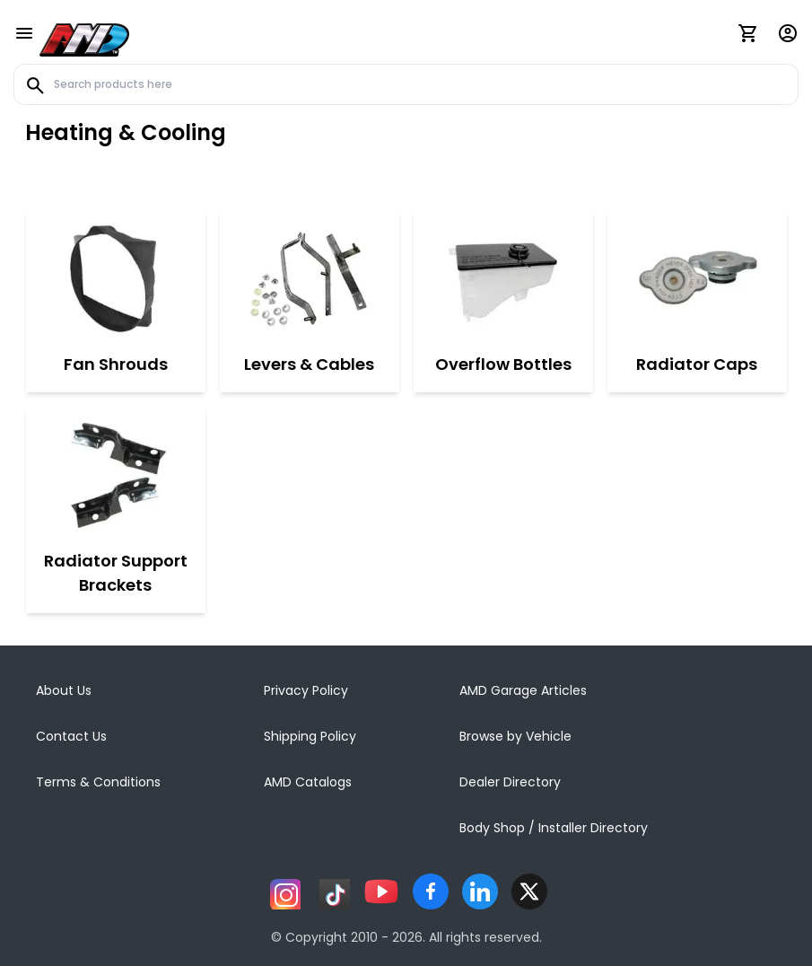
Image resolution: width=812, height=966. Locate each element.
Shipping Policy (310, 736)
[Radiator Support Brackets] (115, 474)
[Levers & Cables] (309, 277)
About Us (64, 690)
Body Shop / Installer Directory (553, 828)
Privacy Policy (306, 690)
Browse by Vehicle (515, 736)
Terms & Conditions (98, 782)
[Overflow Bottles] (503, 277)
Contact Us (71, 736)
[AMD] (84, 36)
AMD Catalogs (308, 782)
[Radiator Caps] (696, 277)
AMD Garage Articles (523, 690)
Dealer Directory (510, 782)
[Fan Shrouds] (115, 277)
